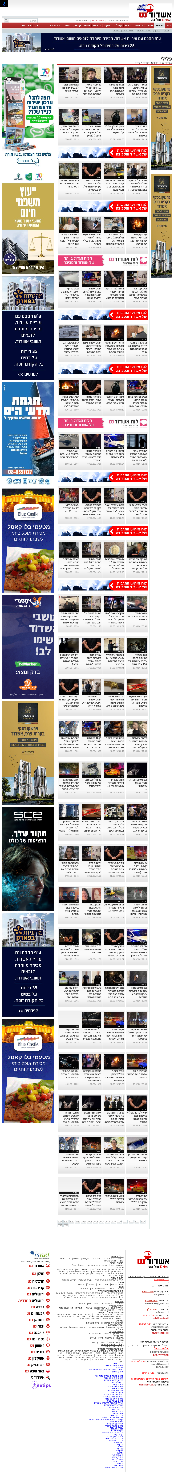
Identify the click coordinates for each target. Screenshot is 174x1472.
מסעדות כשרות (77, 1273)
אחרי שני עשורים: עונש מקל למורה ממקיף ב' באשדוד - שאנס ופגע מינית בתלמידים (114, 1160)
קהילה (118, 25)
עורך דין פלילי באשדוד (113, 1438)
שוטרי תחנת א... (71, 1077)
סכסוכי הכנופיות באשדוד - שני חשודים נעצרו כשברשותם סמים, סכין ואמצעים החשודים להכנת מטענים (115, 706)
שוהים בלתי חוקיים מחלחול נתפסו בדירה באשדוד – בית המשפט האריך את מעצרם (137, 186)
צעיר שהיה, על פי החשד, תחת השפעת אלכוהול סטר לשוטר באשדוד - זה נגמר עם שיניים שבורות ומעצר (137, 514)
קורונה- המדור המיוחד (113, 1346)
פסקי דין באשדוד (116, 1342)
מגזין (121, 1286)
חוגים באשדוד (85, 1280)
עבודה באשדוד (117, 1428)
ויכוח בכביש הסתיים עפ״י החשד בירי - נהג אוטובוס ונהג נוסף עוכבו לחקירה (114, 186)
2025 (60, 1225)
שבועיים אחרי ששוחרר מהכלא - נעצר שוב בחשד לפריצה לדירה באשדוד (138, 457)
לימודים (107, 1333)
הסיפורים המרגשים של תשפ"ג (89, 1293)
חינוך (36, 25)
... (78, 94)
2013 (77, 1222)
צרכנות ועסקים (116, 1331)
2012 (72, 1222)
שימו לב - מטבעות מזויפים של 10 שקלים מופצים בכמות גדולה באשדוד (114, 565)
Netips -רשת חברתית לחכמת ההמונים (106, 1419)
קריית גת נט (118, 1442)
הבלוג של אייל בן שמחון (112, 1323)
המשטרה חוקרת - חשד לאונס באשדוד (137, 782)
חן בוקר (119, 1463)
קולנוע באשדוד (69, 1280)
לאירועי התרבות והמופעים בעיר (109, 1280)
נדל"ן (157, 30)
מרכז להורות (117, 1459)
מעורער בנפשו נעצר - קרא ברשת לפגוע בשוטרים (91, 399)
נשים (121, 1353)
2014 (83, 1222)
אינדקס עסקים (72, 1353)
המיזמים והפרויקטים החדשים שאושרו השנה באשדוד (99, 1351)
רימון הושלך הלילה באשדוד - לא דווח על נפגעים (114, 129)
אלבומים (119, 1301)
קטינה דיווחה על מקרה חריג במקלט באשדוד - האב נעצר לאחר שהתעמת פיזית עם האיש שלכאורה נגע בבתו (91, 622)
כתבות (121, 1288)
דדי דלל (119, 1451)
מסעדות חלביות (99, 1269)
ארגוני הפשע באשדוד (123, 30)
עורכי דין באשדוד (97, 1342)
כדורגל (81, 1284)
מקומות (85, 1258)
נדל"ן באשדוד (117, 1363)
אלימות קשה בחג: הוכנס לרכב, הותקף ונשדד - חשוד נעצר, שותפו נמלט (137, 403)
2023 (137, 1222)
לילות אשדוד (107, 1303)
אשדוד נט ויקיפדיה (114, 1424)
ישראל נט (119, 1367)
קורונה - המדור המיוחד (112, 1344)
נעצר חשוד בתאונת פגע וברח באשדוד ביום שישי (69, 454)
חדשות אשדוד (151, 62)
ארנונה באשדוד (116, 1413)
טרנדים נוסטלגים (78, 1327)
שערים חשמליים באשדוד (112, 1417)
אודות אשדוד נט (51, 25)
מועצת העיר (117, 1455)
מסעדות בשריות (116, 1269)
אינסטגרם (80, 1303)
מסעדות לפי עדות (95, 1273)
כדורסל (90, 1284)
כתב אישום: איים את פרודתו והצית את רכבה (92, 949)
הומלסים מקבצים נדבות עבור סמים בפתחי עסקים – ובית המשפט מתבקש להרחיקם (92, 1077)
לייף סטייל (119, 1335)
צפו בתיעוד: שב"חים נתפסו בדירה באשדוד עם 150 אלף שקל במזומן (137, 661)
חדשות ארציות (144, 30)
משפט (66, 25)
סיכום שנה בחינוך (106, 1295)
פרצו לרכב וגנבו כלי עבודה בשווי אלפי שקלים (93, 782)
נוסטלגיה (84, 1288)
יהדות (98, 1353)
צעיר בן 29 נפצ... (70, 511)
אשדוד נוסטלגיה (116, 1325)
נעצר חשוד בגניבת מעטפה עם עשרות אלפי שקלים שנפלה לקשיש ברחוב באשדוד (69, 702)
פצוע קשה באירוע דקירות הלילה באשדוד (114, 1199)
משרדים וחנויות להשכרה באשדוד (108, 1403)
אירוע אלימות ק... (116, 911)
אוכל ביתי (116, 1271)
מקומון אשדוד (117, 1388)
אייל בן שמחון (118, 1372)
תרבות (128, 25)
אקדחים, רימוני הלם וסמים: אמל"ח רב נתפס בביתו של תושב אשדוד (115, 827)
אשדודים (96, 1258)
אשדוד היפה (118, 1308)
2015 (89, 1222)
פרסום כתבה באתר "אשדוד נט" (109, 1376)
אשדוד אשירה (117, 1461)
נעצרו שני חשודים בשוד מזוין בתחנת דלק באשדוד (115, 454)
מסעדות (120, 1267)
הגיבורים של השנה (115, 1293)
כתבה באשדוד (117, 1430)
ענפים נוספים (117, 1284)
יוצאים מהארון (110, 1261)
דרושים (97, 25)
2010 (60, 1222)
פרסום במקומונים (115, 1386)
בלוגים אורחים (92, 1323)
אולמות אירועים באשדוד (113, 1432)
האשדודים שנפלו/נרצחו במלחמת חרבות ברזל (100, 1318)
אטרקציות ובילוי (106, 1338)
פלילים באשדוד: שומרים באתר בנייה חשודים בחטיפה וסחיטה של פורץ (115, 869)
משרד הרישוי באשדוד (114, 1467)
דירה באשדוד (117, 1434)
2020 (119, 1222)
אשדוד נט (166, 62)
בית (169, 25)
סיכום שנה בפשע (87, 1295)
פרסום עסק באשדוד (113, 1365)
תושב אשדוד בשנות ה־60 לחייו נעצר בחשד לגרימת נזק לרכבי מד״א (92, 565)
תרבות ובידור (117, 1278)
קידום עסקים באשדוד (114, 1380)
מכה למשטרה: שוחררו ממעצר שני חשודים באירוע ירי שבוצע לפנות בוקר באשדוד (69, 786)
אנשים (76, 1258)
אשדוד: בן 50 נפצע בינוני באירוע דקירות (137, 1074)
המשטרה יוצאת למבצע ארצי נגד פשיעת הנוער (70, 87)
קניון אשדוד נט (81, 1359)
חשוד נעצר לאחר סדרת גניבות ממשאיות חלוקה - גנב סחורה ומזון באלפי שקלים (114, 744)
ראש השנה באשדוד (104, 1355)
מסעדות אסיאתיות (100, 1271)
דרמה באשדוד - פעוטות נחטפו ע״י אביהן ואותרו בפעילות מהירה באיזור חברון (137, 744)
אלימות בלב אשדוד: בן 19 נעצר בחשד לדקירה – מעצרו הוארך (92, 869)
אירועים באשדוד (116, 1407)
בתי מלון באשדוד (116, 1382)
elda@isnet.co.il (160, 1318)
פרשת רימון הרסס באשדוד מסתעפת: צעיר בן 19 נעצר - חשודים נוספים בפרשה (114, 349)
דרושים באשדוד (116, 1409)
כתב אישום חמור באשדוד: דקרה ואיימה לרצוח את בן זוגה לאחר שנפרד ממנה (70, 869)
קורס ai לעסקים (65, 1351)
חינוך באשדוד (98, 1359)
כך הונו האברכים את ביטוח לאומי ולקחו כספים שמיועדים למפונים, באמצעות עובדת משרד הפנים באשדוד (114, 1122)
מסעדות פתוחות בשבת (78, 1271)
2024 (143, 1222)
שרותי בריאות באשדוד (114, 1405)
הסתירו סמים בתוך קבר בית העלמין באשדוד (137, 1157)
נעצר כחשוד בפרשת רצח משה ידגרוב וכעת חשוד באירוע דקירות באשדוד (115, 1035)
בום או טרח (109, 1258)
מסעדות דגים (82, 1269)
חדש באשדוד (94, 1333)
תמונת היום (93, 1303)
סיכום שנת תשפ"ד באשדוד (111, 1312)
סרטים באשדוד (114, 1359)
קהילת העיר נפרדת (106, 1310)
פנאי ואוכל (87, 1353)
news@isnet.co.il (160, 1333)
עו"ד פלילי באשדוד (114, 1436)
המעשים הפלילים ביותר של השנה (91, 1357)
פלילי (166, 30)
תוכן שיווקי (118, 1333)
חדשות (160, 25)
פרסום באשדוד (116, 1421)
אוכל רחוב (106, 1275)
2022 (131, 1222)
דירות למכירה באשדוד (114, 1394)
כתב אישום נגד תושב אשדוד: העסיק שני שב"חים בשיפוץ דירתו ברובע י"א (91, 702)
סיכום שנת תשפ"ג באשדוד (111, 1291)
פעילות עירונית (102, 1308)
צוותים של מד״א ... (115, 786)
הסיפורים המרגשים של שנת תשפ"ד (104, 1316)
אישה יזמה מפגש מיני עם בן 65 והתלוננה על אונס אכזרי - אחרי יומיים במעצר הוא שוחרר (91, 1119)
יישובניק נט (118, 1384)
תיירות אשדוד (117, 1465)
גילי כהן (120, 1453)
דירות (87, 25)
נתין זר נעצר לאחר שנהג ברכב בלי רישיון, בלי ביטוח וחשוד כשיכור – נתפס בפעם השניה (114, 619)
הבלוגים (120, 1320)
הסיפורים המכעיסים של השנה (103, 1297)
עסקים (107, 25)
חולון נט (120, 1444)
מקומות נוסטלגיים (115, 1327)
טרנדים (93, 1338)
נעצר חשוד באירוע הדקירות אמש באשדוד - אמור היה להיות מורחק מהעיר (91, 827)
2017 (101, 1222)
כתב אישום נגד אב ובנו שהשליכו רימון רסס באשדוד (69, 183)
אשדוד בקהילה (116, 1305)
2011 (66, 1222)
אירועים (120, 1303)
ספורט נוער (102, 1284)
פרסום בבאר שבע (115, 1401)
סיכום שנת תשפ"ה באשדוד (111, 1348)
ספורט (149, 25)
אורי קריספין (145, 1324)
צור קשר (26, 25)
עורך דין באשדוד (116, 1440)
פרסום (120, 1446)
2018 (107, 1222)
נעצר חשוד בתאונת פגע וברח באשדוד (137, 616)
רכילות (139, 25)
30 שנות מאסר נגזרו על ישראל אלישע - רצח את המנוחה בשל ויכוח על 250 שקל (92, 91)
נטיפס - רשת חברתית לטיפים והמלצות (106, 1369)
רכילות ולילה (117, 1256)
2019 (113, 1222)
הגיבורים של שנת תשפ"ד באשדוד (108, 1314)
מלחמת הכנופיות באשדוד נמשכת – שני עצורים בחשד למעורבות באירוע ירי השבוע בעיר (92, 1035)
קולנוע (77, 25)
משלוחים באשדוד (115, 1390)
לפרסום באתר (82, 20)
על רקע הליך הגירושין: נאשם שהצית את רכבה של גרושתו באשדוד (138, 240)
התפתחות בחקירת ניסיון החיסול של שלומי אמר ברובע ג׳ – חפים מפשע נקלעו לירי (69, 1202)
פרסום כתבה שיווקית (113, 1426)
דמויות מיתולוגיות (96, 1327)
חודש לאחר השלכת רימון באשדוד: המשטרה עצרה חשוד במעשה (114, 1077)
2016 (95, 1222)
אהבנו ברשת (110, 1353)
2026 (66, 1225)
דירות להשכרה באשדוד (113, 1397)
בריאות (89, 1308)
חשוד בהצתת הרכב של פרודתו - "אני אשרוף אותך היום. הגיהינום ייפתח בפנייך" (69, 952)
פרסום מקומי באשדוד (114, 1378)
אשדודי (120, 1449)
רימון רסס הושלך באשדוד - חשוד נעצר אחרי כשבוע (115, 399)
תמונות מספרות (98, 1288)
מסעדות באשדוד (115, 1392)
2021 (125, 1222)
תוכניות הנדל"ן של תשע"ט (80, 1355)
